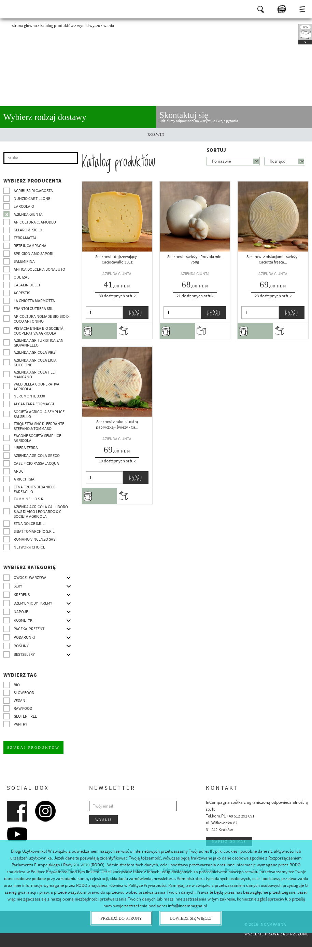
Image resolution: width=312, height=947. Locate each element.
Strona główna (24, 25)
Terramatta (25, 237)
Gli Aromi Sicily (28, 229)
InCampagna (24, 8)
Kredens (22, 594)
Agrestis (22, 292)
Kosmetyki (23, 620)
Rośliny (21, 645)
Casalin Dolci (27, 284)
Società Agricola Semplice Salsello (39, 414)
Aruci (19, 471)
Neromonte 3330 (29, 395)
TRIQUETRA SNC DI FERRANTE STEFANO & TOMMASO (39, 426)
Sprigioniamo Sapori (33, 253)
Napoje (21, 611)
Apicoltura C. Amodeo (35, 222)
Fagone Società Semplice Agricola (37, 438)
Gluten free (25, 716)
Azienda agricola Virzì (35, 352)
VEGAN (19, 700)
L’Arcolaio (24, 206)
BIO (17, 684)
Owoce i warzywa (30, 577)
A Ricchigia (24, 479)
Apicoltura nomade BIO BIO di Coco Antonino (42, 319)
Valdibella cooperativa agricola (36, 386)
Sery (18, 586)
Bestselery (24, 654)
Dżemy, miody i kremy (33, 603)
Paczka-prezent (29, 628)
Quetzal (21, 277)
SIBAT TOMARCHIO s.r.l (34, 531)
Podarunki (24, 637)
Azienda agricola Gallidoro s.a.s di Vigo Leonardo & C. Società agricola (41, 511)
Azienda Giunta (28, 214)
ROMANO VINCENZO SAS (34, 539)
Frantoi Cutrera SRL (33, 308)
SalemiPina (24, 261)
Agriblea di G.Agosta (33, 190)
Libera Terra (26, 447)
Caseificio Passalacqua (36, 463)
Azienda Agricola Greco (37, 455)
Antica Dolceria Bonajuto (39, 269)
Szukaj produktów (33, 747)
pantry (20, 724)
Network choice (29, 547)
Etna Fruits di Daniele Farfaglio (34, 489)
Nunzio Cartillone (32, 198)
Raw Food (23, 708)
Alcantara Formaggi (34, 403)
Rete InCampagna (30, 245)
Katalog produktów (57, 25)
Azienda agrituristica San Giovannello (38, 343)
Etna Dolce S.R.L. (29, 523)
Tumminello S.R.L (30, 498)
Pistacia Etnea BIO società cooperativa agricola (38, 331)
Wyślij (103, 819)
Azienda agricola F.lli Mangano (35, 374)
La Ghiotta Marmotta (34, 300)
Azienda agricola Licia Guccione (35, 362)
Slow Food (24, 692)
